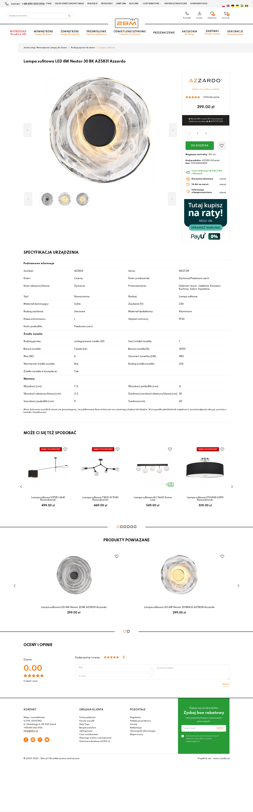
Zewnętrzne (69, 32)
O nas (48, 3)
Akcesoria (189, 32)
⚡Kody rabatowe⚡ (151, 3)
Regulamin (135, 718)
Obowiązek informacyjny (143, 731)
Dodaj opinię (212, 97)
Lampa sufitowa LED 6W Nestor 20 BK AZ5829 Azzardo (74, 607)
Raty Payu (84, 724)
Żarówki (212, 32)
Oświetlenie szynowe (130, 32)
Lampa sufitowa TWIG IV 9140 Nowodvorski (100, 498)
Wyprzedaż (18, 32)
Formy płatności (87, 718)
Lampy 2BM (121, 3)
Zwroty (133, 724)
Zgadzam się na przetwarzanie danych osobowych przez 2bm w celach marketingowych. (202, 738)
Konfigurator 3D (198, 3)
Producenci (107, 3)
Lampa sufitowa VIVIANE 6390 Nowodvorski (205, 498)
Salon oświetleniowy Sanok (69, 3)
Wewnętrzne (43, 32)
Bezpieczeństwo (87, 728)
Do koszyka (199, 145)
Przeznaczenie (164, 33)
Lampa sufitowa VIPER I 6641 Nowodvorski (48, 498)
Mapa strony (136, 735)
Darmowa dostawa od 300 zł (94, 741)
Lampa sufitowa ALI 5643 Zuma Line (153, 498)
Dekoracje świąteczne (175, 3)
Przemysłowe (96, 32)
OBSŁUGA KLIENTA (91, 709)
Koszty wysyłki (86, 721)
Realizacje (92, 3)
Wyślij (225, 684)
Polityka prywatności (140, 721)
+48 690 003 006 (33, 4)
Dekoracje (235, 32)
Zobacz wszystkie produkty (206, 89)
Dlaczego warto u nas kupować (95, 738)
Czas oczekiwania (88, 735)
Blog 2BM (133, 3)
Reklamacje (136, 728)
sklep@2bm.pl (31, 731)
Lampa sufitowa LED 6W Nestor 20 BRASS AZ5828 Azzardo (179, 607)
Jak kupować (86, 731)
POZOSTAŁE (137, 709)
